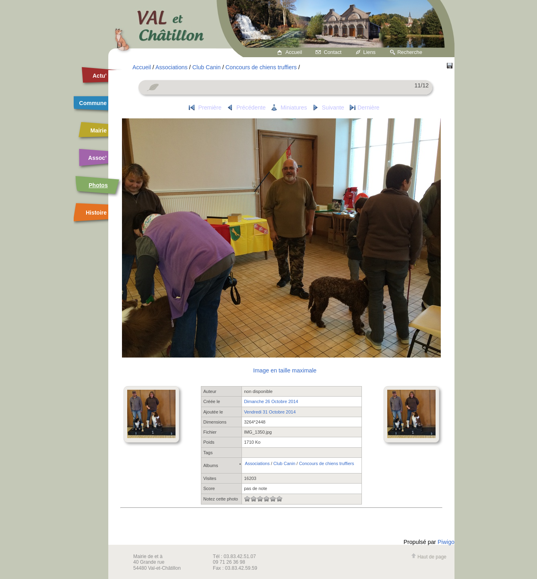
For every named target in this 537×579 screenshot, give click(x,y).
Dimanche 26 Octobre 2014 (271, 401)
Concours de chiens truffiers (261, 67)
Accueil (293, 52)
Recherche (409, 52)
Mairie (99, 130)
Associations (171, 67)
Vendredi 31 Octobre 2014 (269, 411)
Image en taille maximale (284, 370)
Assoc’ (97, 158)
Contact (332, 52)
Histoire (96, 212)
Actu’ (100, 75)
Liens (369, 52)
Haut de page (428, 557)
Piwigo (446, 542)
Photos (98, 185)
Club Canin (206, 67)
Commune (93, 103)
